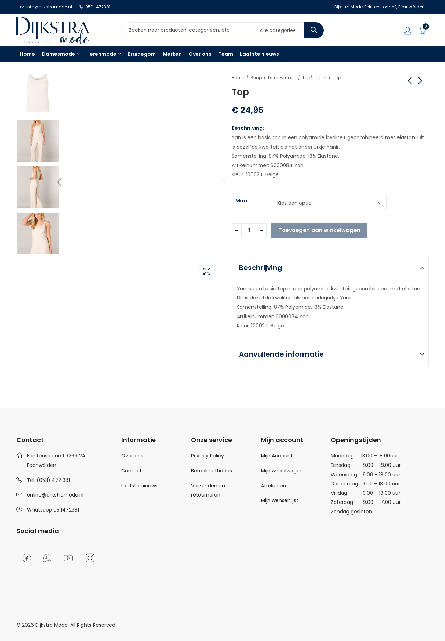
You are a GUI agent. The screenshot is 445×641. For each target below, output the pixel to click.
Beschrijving (260, 268)
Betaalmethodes (211, 470)
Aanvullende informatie (281, 354)
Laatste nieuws (139, 485)
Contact (131, 470)
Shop (256, 78)
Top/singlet (314, 78)
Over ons (132, 455)
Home (238, 78)
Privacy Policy (207, 455)
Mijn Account (277, 455)
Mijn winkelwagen (282, 470)
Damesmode (282, 78)
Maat (242, 200)
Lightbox (207, 270)
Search (314, 30)
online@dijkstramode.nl (55, 494)
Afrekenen (273, 485)
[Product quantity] (249, 230)
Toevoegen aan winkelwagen (319, 230)
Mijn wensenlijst (279, 500)
